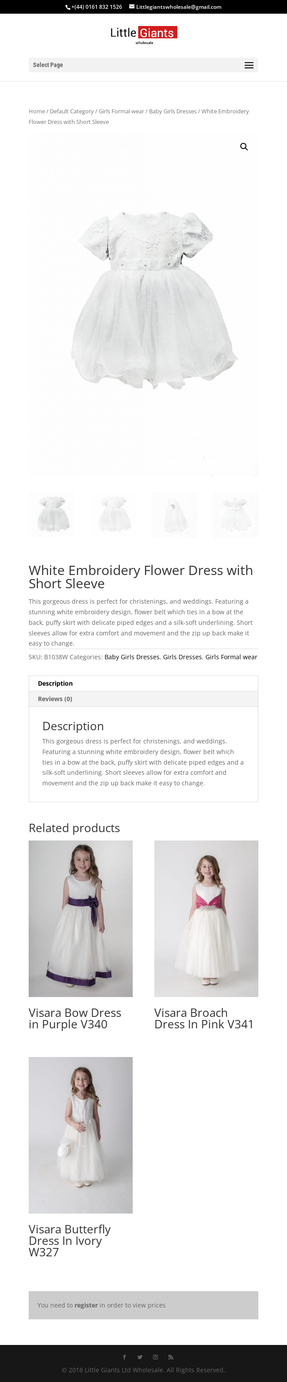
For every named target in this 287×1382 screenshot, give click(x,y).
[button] (244, 147)
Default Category (72, 111)
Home (37, 111)
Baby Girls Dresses (173, 111)
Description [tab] (55, 683)
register (86, 1305)
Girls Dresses (182, 657)
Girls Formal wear (121, 111)
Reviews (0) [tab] (55, 699)
